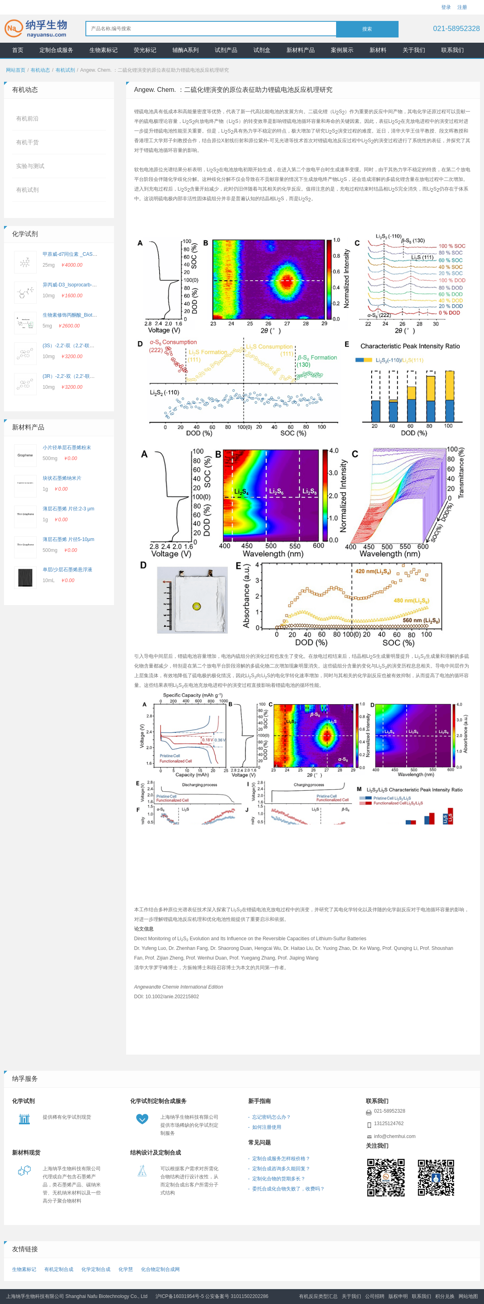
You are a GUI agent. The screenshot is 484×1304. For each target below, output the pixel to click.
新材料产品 (301, 50)
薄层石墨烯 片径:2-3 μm (68, 509)
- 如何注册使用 (265, 1127)
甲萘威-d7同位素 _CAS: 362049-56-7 (83, 254)
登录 (446, 7)
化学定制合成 (95, 1269)
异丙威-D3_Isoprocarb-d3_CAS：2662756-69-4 (94, 285)
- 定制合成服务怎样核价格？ (279, 1158)
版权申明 (398, 1296)
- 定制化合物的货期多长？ (277, 1179)
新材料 (378, 50)
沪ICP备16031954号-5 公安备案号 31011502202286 (212, 1296)
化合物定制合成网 (160, 1269)
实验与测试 (30, 166)
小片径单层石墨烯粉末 (67, 447)
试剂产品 (226, 50)
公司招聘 (374, 1296)
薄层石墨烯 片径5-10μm (68, 539)
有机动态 (40, 70)
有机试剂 (65, 70)
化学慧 (125, 1269)
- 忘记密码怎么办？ (269, 1117)
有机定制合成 (58, 1269)
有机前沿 (27, 118)
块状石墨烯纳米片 (62, 478)
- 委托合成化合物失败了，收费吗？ (286, 1189)
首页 (17, 50)
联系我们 (452, 50)
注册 (462, 7)
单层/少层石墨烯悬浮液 (67, 569)
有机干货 (27, 142)
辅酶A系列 (185, 50)
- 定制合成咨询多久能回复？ (279, 1168)
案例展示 (342, 50)
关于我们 (414, 50)
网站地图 (468, 1296)
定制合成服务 (56, 50)
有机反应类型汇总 (318, 1296)
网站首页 (15, 70)
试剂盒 (261, 50)
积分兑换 (445, 1296)
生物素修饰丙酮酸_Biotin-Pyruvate (80, 315)
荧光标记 (145, 50)
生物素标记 (103, 50)
